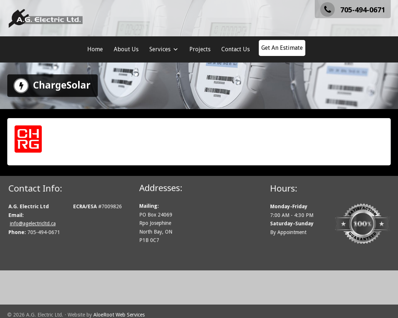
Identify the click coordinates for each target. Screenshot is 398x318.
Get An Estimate (282, 47)
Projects (199, 49)
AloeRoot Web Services (119, 315)
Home (95, 49)
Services (163, 49)
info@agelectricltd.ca (37, 223)
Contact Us (235, 49)
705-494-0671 (352, 9)
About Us (126, 49)
